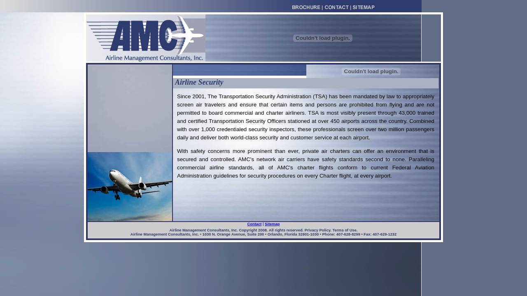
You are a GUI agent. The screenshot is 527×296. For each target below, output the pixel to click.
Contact (254, 224)
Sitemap (272, 224)
